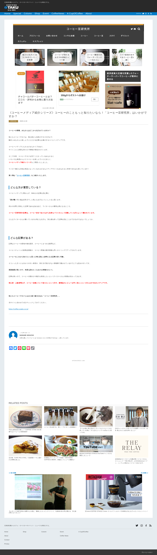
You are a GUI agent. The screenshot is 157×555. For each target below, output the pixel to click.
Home (6, 13)
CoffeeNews (44, 13)
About (67, 13)
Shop (29, 13)
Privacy (6, 543)
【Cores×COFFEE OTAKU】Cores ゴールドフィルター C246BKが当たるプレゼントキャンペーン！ (114, 492)
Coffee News (64, 535)
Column (21, 13)
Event (36, 13)
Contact (6, 539)
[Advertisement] (78, 376)
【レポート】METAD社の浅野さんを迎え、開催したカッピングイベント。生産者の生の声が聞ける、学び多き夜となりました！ (43, 492)
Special (13, 13)
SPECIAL (13, 121)
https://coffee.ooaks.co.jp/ (18, 309)
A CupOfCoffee (56, 13)
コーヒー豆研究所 (23, 175)
